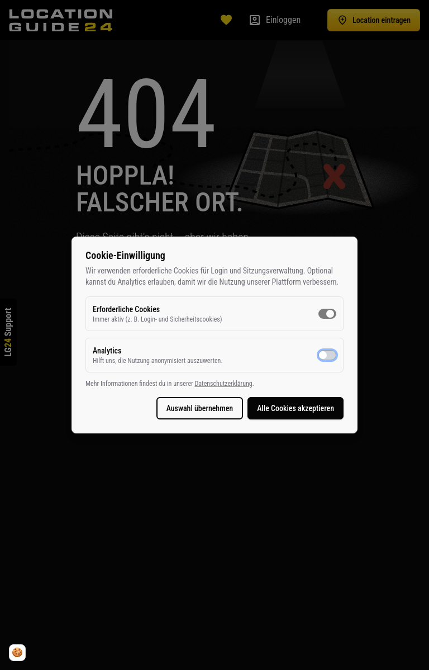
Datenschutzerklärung (223, 384)
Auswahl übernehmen (199, 408)
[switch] (327, 314)
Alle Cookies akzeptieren (295, 408)
